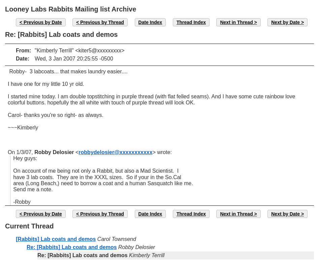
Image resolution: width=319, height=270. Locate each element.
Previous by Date (43, 22)
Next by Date (285, 22)
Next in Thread (236, 22)
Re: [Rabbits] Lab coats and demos (72, 247)
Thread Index (191, 22)
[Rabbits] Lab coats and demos (56, 239)
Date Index (150, 22)
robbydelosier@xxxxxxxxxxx (115, 152)
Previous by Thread (102, 22)
